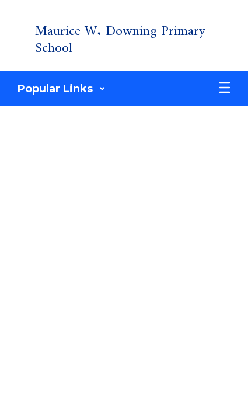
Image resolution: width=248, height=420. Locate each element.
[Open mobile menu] (224, 88)
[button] (61, 88)
